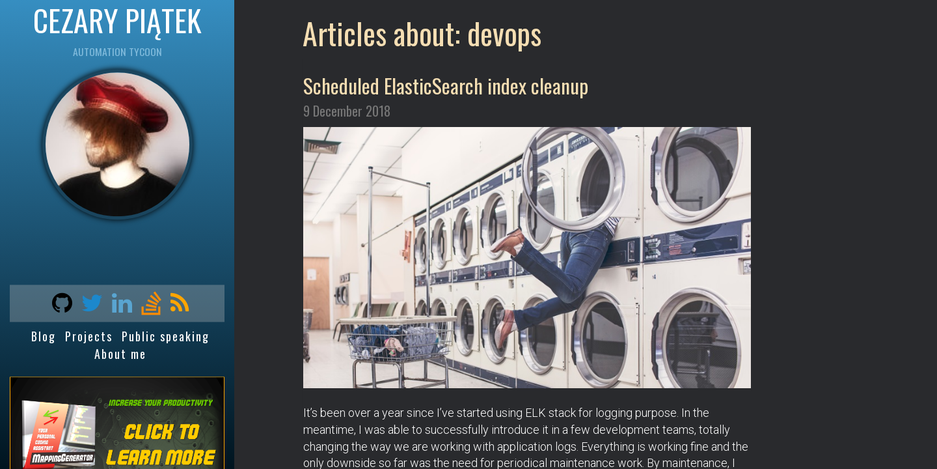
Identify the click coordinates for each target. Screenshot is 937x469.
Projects (89, 336)
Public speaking (166, 336)
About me (120, 353)
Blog (43, 336)
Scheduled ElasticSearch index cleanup (445, 85)
